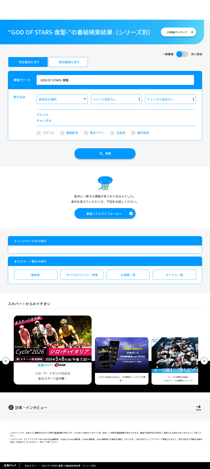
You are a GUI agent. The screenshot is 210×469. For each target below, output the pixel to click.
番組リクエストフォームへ (104, 213)
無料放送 (143, 133)
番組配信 (72, 133)
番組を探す (30, 465)
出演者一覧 (128, 275)
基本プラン (97, 133)
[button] (5, 361)
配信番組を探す (69, 62)
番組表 (35, 275)
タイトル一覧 (174, 275)
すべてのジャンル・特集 (82, 275)
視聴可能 (48, 133)
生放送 (120, 133)
